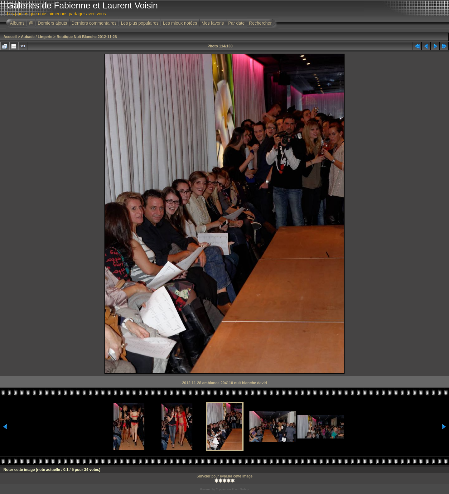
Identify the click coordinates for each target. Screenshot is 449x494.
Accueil (10, 37)
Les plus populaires (140, 23)
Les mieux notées (180, 23)
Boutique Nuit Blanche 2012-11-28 (86, 37)
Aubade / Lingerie (36, 37)
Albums (17, 23)
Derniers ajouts (52, 23)
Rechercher (260, 23)
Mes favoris (212, 23)
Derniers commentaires (94, 23)
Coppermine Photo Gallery (232, 489)
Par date (236, 23)
